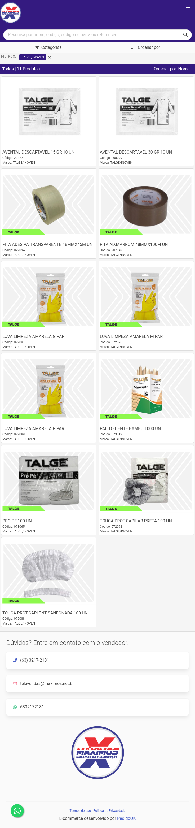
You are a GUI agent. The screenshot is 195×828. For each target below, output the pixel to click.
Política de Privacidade (109, 811)
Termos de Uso (80, 811)
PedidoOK (126, 818)
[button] (188, 9)
